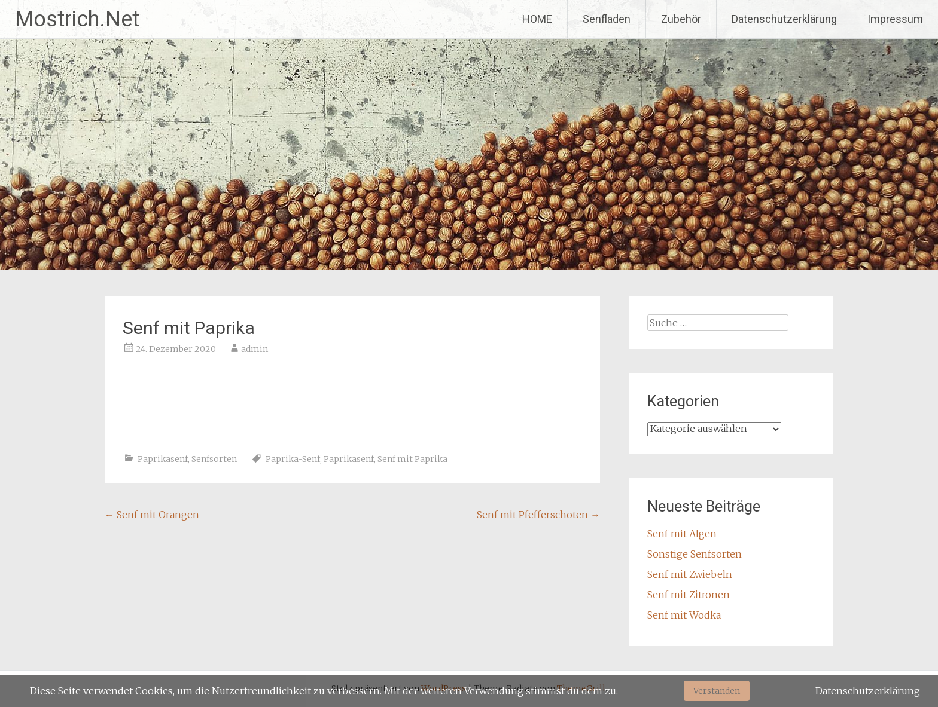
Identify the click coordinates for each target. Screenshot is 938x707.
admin (254, 349)
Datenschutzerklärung (784, 19)
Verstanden (716, 690)
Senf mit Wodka (684, 615)
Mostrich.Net (77, 19)
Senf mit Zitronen (688, 595)
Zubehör (681, 19)
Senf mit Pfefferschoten (538, 515)
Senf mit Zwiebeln (689, 574)
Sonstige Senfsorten (694, 554)
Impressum (895, 19)
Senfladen (607, 19)
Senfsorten (214, 459)
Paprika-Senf (293, 459)
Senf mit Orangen (152, 515)
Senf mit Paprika (412, 459)
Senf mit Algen (682, 534)
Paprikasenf (163, 459)
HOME (537, 19)
